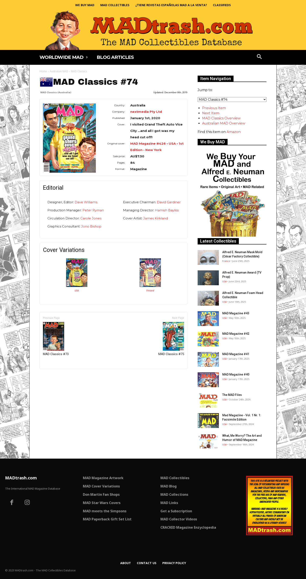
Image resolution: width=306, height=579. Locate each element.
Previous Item (214, 108)
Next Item (210, 113)
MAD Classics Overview (221, 118)
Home (43, 71)
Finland (150, 290)
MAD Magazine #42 (235, 333)
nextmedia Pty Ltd (146, 112)
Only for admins (54, 376)
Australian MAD (59, 71)
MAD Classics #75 (171, 339)
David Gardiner (169, 202)
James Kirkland (155, 218)
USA (77, 290)
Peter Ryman (93, 210)
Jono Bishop (91, 226)
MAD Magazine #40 (235, 374)
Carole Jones (90, 218)
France (226, 261)
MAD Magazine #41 (235, 354)
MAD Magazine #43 (235, 313)
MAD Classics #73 (56, 339)
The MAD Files (232, 395)
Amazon (234, 132)
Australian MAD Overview (223, 123)
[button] (259, 57)
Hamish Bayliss (167, 210)
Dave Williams (86, 202)
